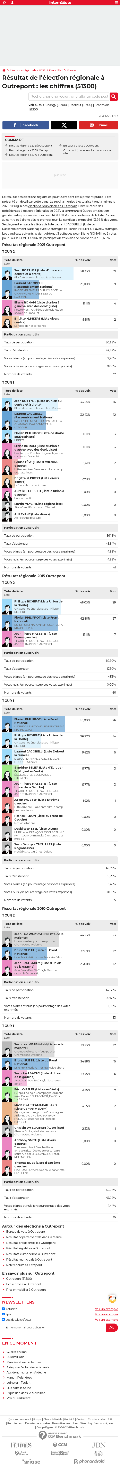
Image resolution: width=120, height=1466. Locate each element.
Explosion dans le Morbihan (26, 1393)
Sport (7, 1314)
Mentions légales (103, 1423)
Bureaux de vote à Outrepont (81, 145)
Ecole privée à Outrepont (23, 1284)
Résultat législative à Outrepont (28, 1248)
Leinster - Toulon (19, 1382)
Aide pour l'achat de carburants (28, 1367)
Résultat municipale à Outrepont (29, 1259)
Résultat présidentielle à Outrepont (31, 1243)
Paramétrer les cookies (65, 1423)
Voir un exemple (106, 1309)
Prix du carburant (19, 1398)
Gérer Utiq (86, 1423)
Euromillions (15, 1357)
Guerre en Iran (17, 1352)
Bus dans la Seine (19, 1388)
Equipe (37, 1419)
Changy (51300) (56, 105)
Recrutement (15, 1423)
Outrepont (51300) (19, 1279)
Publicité (69, 1419)
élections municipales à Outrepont (52, 206)
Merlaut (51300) (81, 105)
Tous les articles (96, 1419)
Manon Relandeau (19, 1377)
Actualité (9, 1309)
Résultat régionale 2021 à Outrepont (30, 145)
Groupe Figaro (44, 1427)
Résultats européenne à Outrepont (30, 1254)
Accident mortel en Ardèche (26, 1372)
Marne (71, 70)
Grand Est (56, 70)
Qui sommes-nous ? (19, 1419)
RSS (110, 1419)
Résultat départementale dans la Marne (34, 1237)
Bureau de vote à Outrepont (25, 1231)
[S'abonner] (60, 1328)
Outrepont (69, 150)
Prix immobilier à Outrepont (26, 1290)
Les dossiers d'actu (16, 1319)
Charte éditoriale (52, 1419)
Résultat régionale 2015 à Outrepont (30, 150)
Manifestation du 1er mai (24, 1362)
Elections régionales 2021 (27, 70)
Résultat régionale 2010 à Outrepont (31, 154)
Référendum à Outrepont (24, 1265)
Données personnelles (37, 1423)
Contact (81, 1419)
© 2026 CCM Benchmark (69, 1427)
